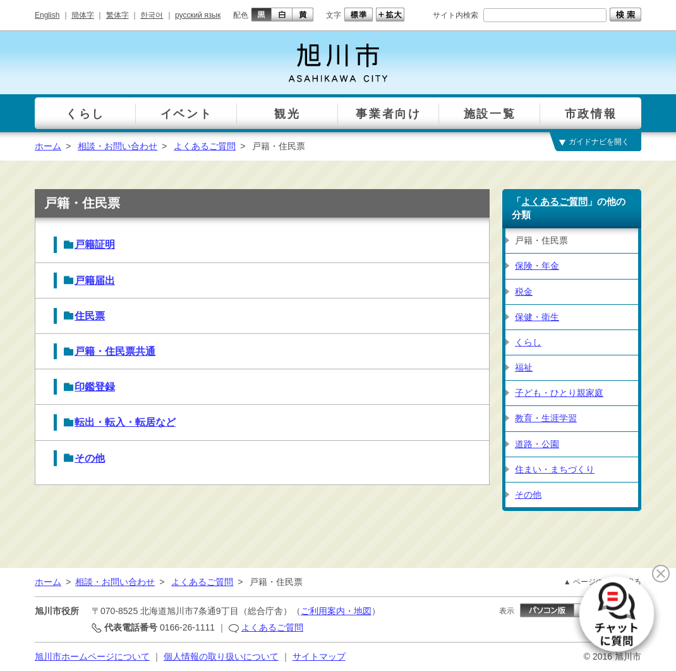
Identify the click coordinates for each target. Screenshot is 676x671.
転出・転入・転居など (125, 422)
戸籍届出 (95, 280)
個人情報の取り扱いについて (221, 656)
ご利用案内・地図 (336, 611)
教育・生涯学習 (546, 418)
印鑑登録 (95, 386)
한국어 (151, 15)
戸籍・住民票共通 (115, 351)
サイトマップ (319, 656)
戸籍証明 (95, 244)
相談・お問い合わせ (117, 146)
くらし (528, 342)
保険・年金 (537, 266)
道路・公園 (537, 444)
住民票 (90, 316)
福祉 (524, 367)
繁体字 (117, 15)
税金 (524, 291)
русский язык (197, 15)
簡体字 (82, 15)
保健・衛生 (537, 317)
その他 (90, 458)
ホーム (48, 146)
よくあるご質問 (205, 146)
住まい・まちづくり (555, 469)
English (47, 15)
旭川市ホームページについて (92, 656)
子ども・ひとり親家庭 (559, 393)
